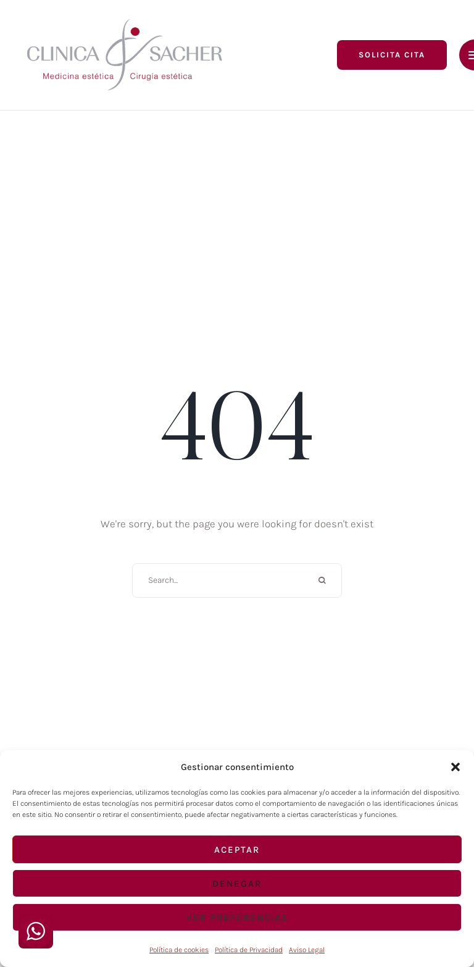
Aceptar (237, 849)
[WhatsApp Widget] (36, 931)
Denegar (237, 883)
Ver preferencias (237, 917)
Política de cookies (179, 949)
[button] (455, 767)
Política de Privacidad (249, 949)
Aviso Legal (307, 949)
